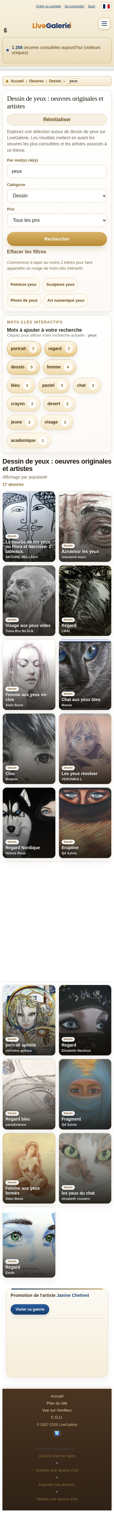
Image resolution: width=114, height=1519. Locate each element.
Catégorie (16, 184)
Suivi (91, 6)
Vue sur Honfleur (57, 1410)
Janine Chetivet (73, 1295)
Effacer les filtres (26, 251)
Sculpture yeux (60, 284)
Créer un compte (48, 6)
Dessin (55, 81)
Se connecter (74, 6)
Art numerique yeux (66, 300)
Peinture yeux (23, 284)
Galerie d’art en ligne (57, 1456)
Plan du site (57, 1403)
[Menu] (104, 23)
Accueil (14, 81)
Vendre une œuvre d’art (57, 1499)
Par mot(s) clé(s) (22, 160)
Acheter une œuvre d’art (57, 1470)
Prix (11, 209)
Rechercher (57, 238)
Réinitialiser (57, 119)
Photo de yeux (24, 300)
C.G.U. (57, 1417)
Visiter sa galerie (30, 1309)
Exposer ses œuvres (57, 1484)
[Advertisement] (57, 921)
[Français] (106, 6)
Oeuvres (36, 81)
